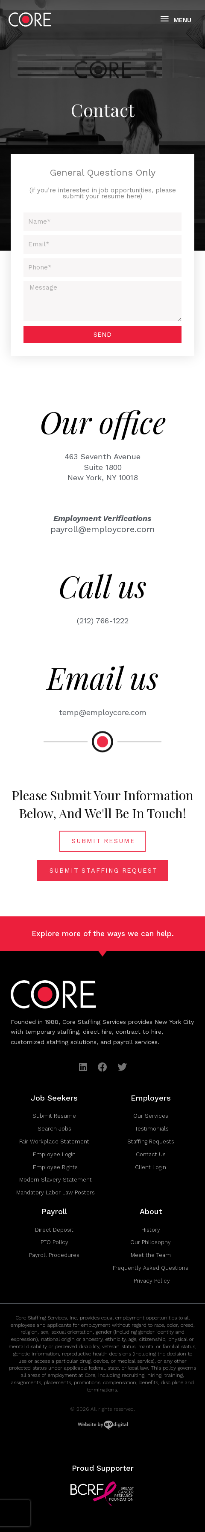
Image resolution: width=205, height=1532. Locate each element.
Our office (103, 421)
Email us (102, 677)
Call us (102, 586)
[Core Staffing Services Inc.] (30, 19)
